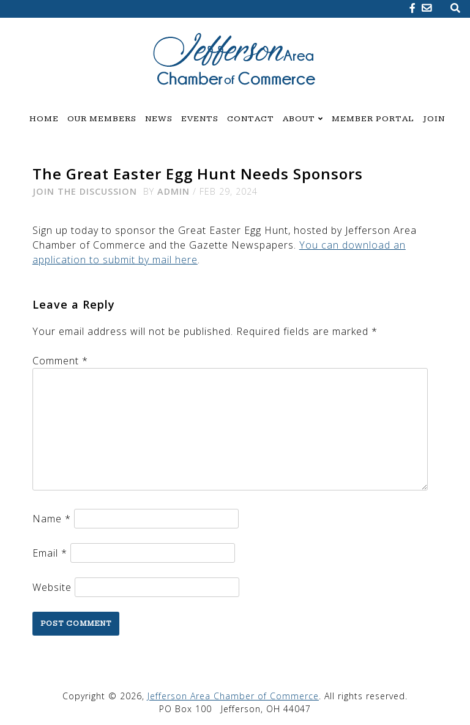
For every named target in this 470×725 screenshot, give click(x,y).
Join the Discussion (84, 191)
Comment (60, 360)
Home (44, 119)
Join (434, 119)
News (159, 119)
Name (51, 518)
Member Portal (373, 119)
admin (173, 191)
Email (49, 553)
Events (199, 119)
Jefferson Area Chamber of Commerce (233, 696)
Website (52, 587)
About (299, 119)
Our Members (101, 119)
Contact (250, 119)
